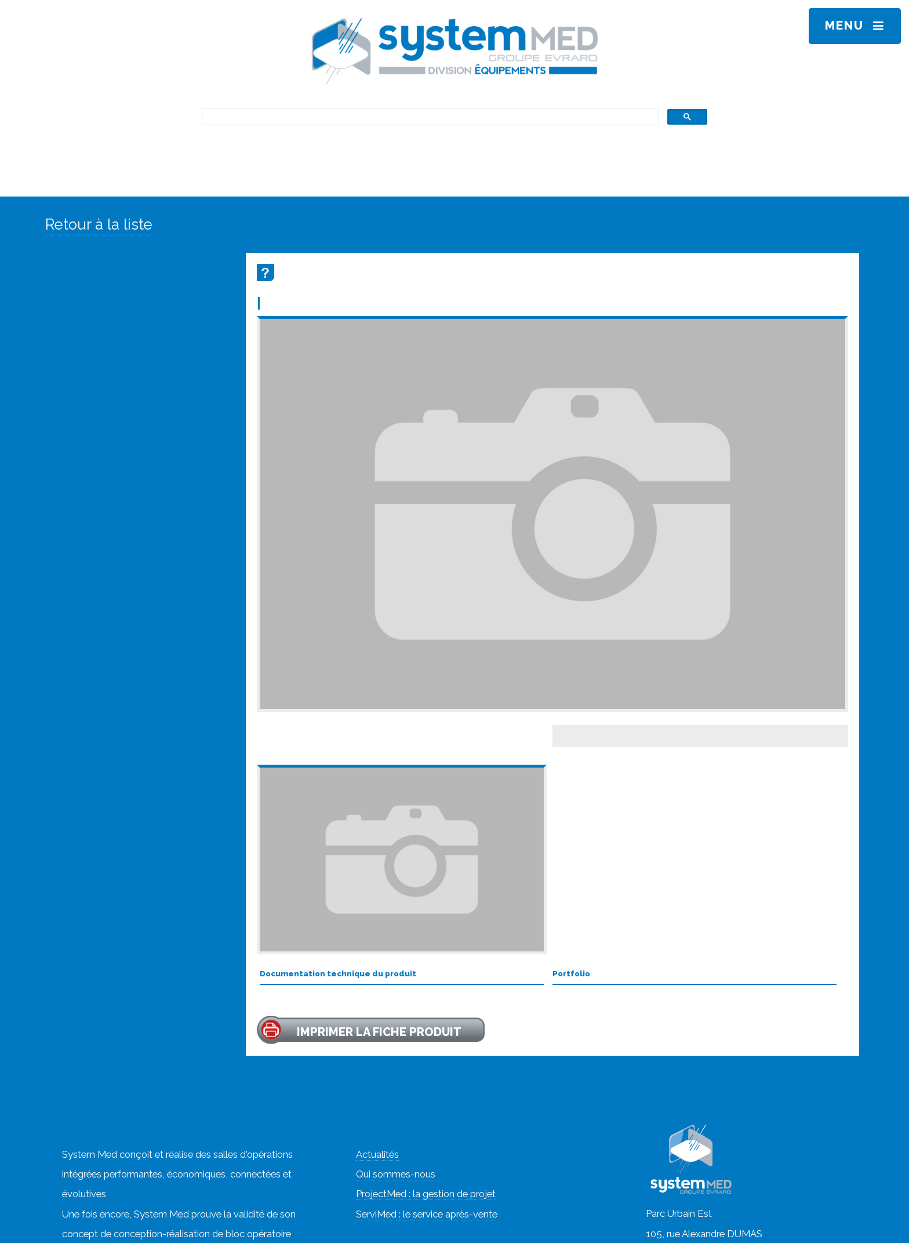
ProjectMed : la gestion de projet (426, 1194)
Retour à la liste (98, 224)
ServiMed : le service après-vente (426, 1214)
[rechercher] (429, 116)
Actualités (377, 1154)
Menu (844, 25)
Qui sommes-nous (395, 1174)
